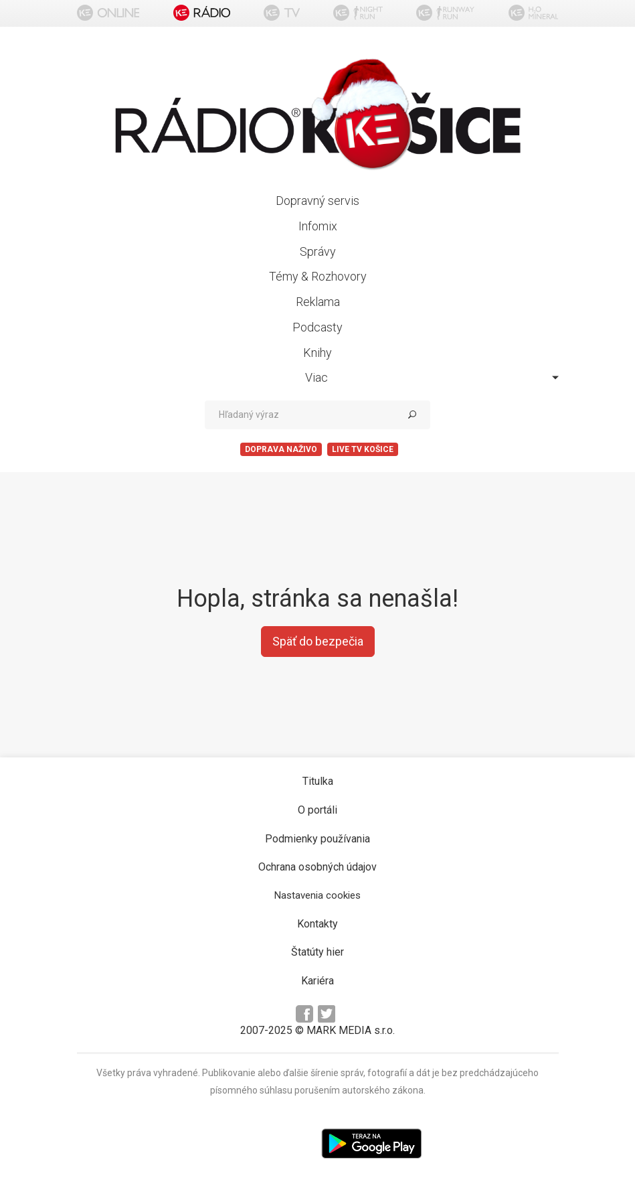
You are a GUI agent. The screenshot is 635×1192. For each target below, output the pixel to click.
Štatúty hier (317, 952)
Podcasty (317, 327)
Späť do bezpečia (317, 641)
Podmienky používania (317, 838)
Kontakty (317, 923)
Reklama (318, 302)
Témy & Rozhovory (318, 276)
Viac (432, 377)
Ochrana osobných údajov (317, 867)
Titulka (317, 781)
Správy (318, 251)
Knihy (317, 353)
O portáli (317, 810)
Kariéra (317, 980)
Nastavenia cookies (317, 895)
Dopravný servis (317, 201)
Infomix (317, 226)
